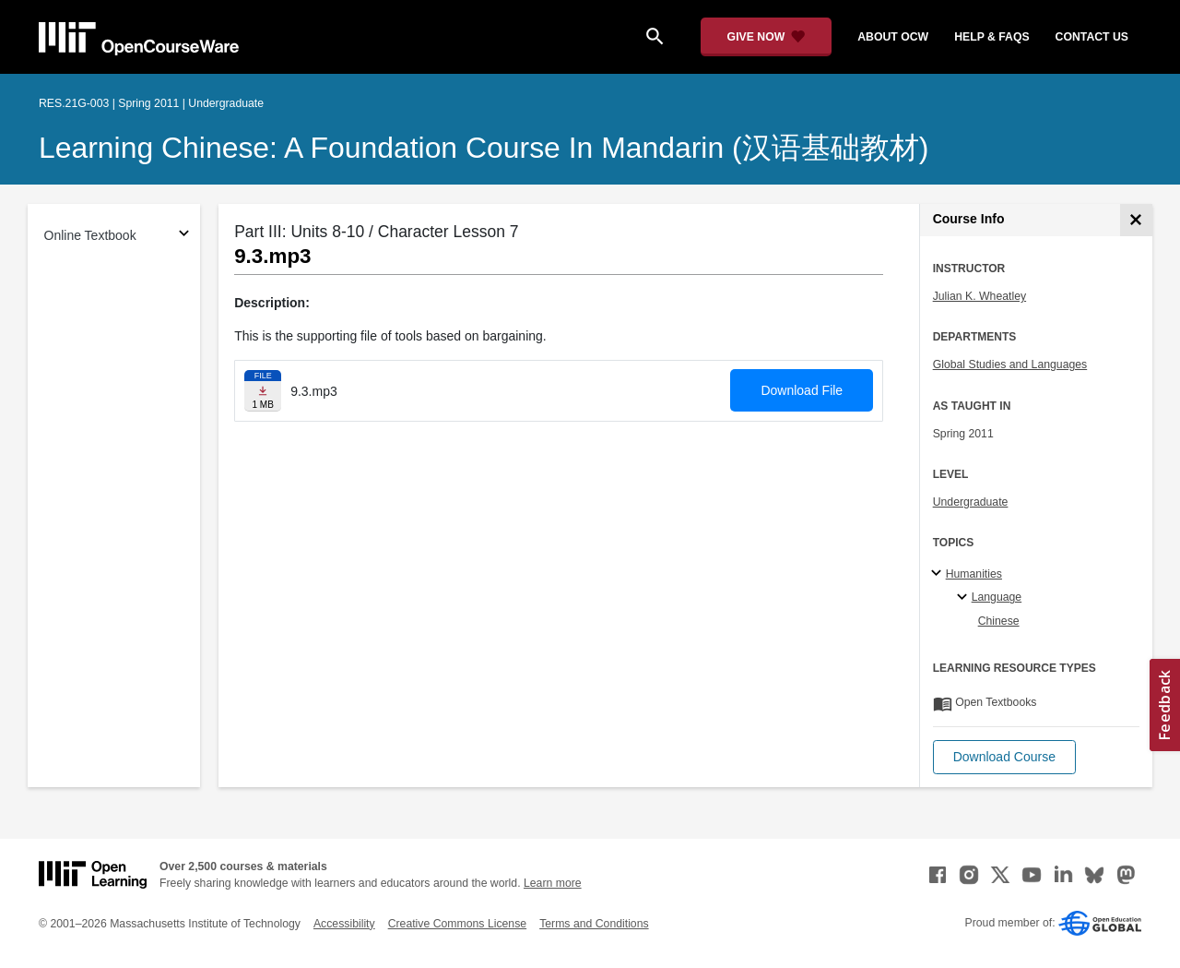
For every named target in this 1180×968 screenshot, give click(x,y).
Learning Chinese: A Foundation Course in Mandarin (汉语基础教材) (483, 147)
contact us (1092, 36)
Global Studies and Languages (1010, 364)
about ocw (892, 36)
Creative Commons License (457, 923)
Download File (802, 390)
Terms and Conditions (593, 923)
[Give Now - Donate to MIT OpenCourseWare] (766, 37)
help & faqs (991, 36)
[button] (1004, 757)
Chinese (999, 621)
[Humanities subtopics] (938, 574)
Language (997, 597)
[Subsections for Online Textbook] (184, 235)
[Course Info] (1136, 220)
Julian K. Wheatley (979, 296)
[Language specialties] (964, 598)
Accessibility (344, 923)
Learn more (553, 883)
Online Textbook (90, 235)
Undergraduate (971, 502)
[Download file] (262, 391)
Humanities (974, 574)
